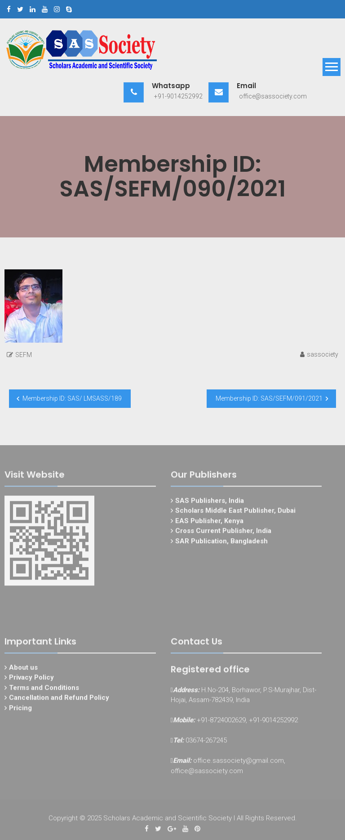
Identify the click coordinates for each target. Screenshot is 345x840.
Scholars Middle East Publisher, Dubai (235, 513)
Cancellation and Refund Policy (59, 700)
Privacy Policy (31, 679)
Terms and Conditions (44, 690)
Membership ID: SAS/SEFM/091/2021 (269, 398)
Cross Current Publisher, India (223, 533)
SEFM (23, 354)
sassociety (322, 354)
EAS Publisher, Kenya (209, 523)
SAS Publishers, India (209, 503)
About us (23, 670)
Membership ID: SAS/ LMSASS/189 (72, 398)
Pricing (20, 710)
